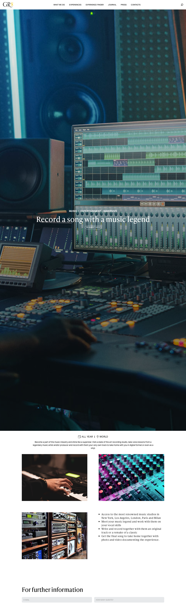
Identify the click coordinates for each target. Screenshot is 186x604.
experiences (75, 5)
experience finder (95, 5)
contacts (136, 5)
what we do (59, 5)
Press (124, 5)
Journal (112, 5)
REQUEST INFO (93, 227)
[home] (8, 4)
